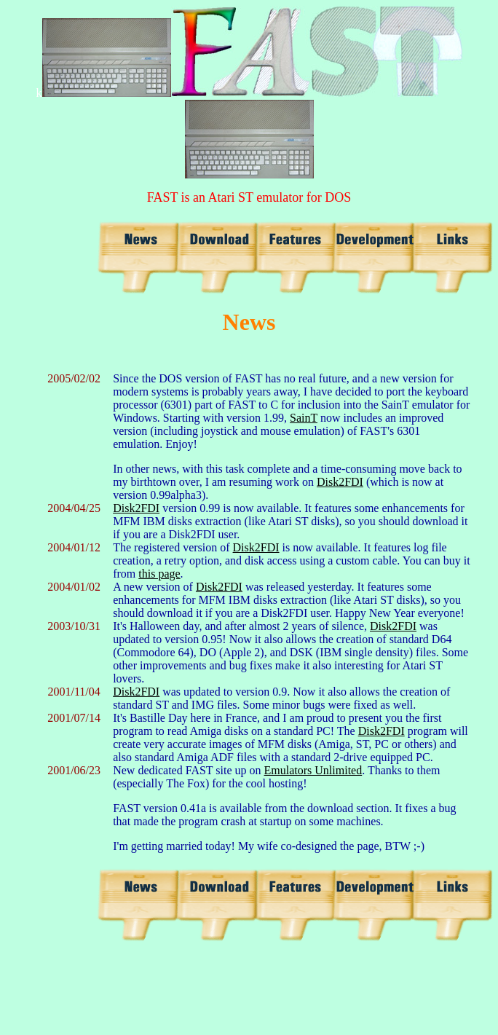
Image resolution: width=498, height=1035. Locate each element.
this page (159, 573)
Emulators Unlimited (313, 770)
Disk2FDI (340, 482)
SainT (303, 418)
